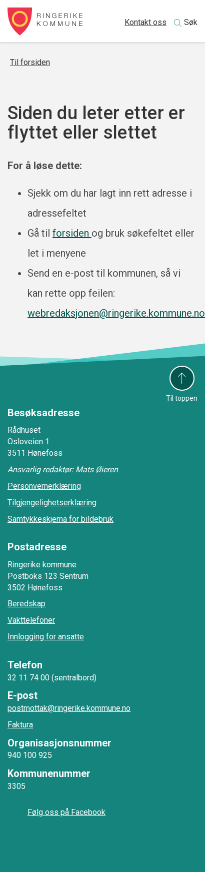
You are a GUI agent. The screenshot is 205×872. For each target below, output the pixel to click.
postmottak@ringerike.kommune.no (69, 708)
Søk (191, 22)
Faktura (20, 724)
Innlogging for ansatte (46, 636)
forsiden (72, 233)
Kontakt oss (145, 22)
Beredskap (27, 603)
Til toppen (182, 398)
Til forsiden (30, 62)
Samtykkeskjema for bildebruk (61, 519)
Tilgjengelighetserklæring (52, 502)
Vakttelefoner (31, 620)
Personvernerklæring (44, 486)
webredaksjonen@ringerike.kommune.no (116, 313)
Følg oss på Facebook (67, 812)
